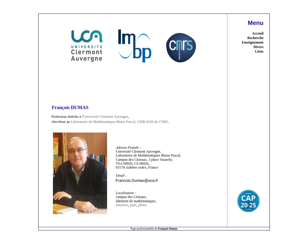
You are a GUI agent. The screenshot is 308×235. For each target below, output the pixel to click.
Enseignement (252, 42)
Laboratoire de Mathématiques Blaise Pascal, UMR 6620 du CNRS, (120, 122)
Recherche (255, 38)
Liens (259, 51)
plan (133, 205)
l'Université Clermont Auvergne (105, 116)
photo (142, 205)
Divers (258, 47)
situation (122, 205)
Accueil (257, 33)
